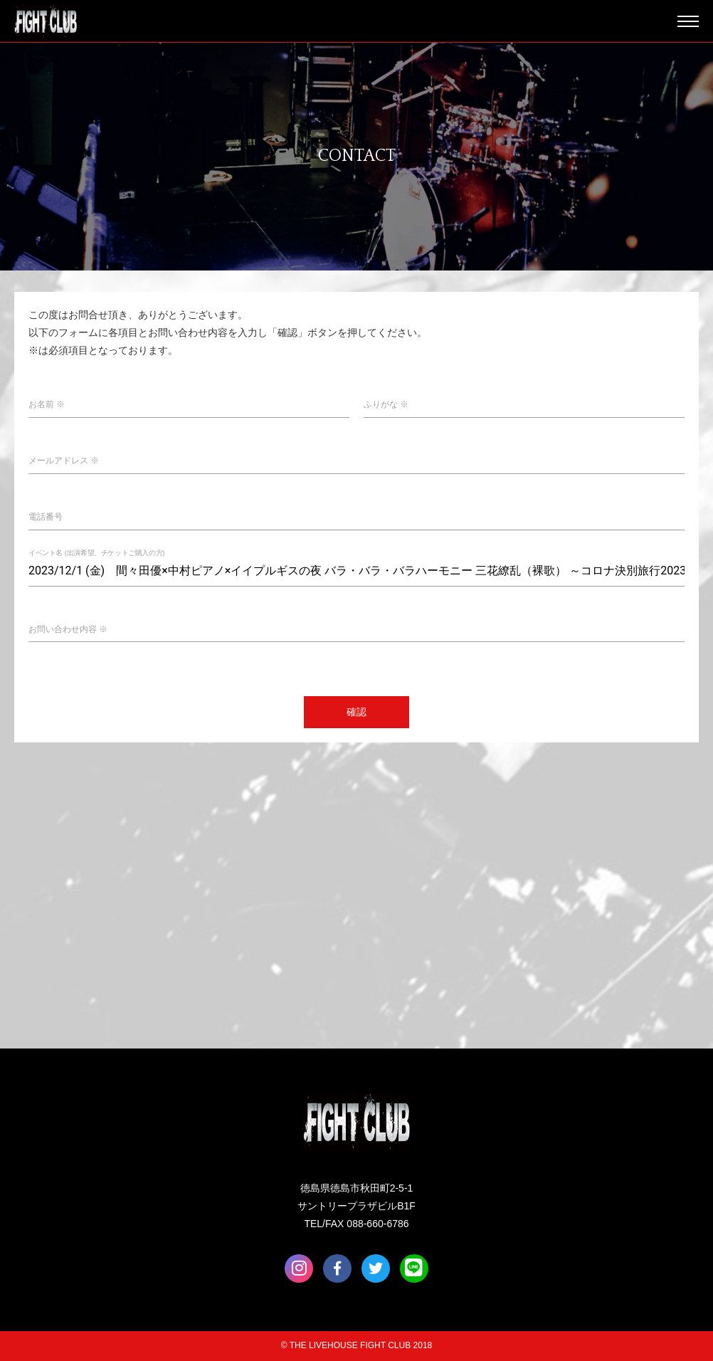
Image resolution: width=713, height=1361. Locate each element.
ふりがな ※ (386, 404)
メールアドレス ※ (63, 461)
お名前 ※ (46, 404)
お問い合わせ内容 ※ (67, 629)
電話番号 (45, 517)
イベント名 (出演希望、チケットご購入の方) (96, 553)
